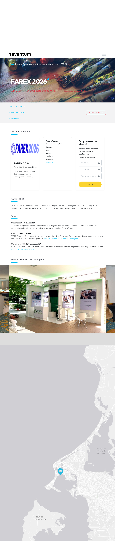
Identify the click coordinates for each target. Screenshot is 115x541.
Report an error (96, 112)
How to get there (16, 112)
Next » (90, 184)
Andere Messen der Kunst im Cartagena (61, 239)
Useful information (17, 106)
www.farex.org (52, 162)
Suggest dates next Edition (76, 91)
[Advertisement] (57, 30)
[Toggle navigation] (104, 54)
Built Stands (14, 119)
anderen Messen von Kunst (22, 249)
